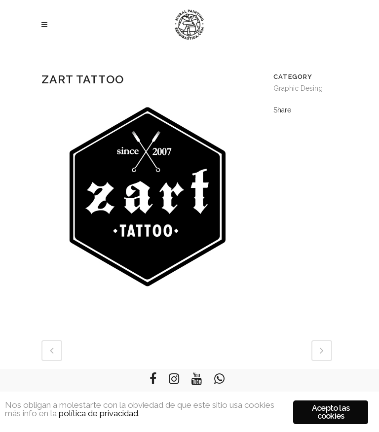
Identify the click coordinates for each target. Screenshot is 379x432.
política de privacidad (98, 413)
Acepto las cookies (330, 412)
